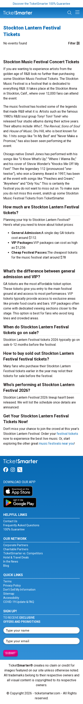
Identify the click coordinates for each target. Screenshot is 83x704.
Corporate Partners (15, 545)
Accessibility (11, 597)
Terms (7, 581)
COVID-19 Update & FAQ (18, 601)
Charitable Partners (15, 549)
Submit (10, 653)
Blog (6, 565)
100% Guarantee (14, 529)
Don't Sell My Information (19, 589)
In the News (10, 561)
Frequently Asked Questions (21, 525)
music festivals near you (56, 443)
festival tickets (67, 434)
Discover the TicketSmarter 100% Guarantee (41, 3)
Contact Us (10, 521)
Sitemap (8, 593)
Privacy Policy (12, 585)
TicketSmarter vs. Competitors (23, 553)
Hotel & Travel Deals (16, 557)
